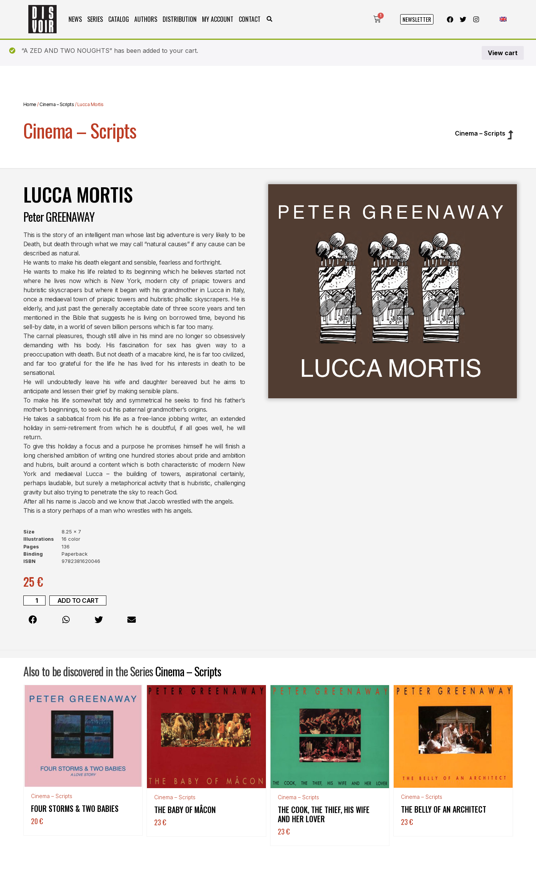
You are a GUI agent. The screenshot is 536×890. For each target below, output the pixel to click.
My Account (217, 19)
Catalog (118, 19)
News (75, 19)
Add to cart (78, 600)
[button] (269, 19)
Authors (145, 19)
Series (95, 19)
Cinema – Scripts (56, 104)
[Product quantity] (34, 600)
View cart (503, 53)
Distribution (180, 19)
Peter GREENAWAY (58, 216)
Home (29, 104)
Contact (250, 19)
